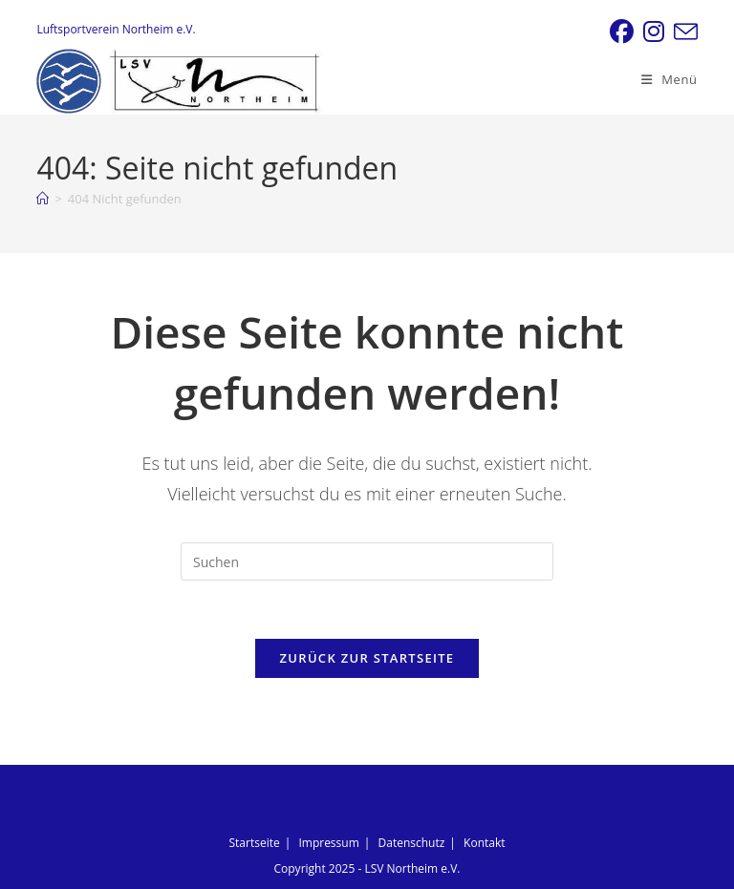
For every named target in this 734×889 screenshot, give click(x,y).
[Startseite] (42, 198)
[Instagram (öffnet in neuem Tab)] (653, 32)
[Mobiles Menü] (669, 79)
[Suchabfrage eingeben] (367, 561)
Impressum (328, 843)
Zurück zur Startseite (367, 658)
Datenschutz (411, 843)
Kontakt (484, 843)
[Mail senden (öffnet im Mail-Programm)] (683, 32)
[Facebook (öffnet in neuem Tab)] (621, 32)
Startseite (253, 843)
